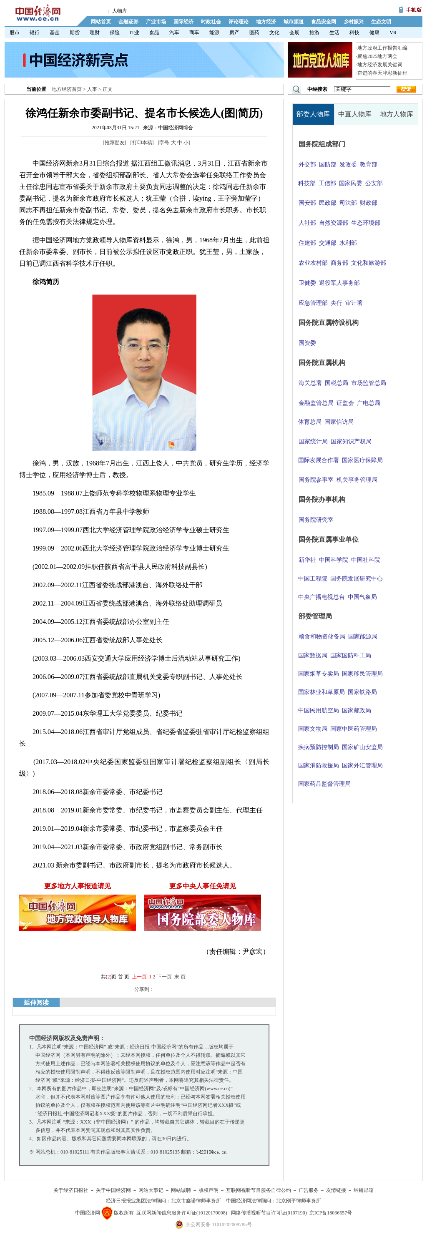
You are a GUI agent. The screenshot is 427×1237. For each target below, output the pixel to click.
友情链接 (336, 1190)
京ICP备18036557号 (330, 1213)
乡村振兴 (354, 22)
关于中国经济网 (113, 1190)
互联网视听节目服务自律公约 (258, 1190)
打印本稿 (142, 143)
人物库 (119, 11)
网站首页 (101, 22)
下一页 (164, 977)
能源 (214, 32)
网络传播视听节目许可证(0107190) (269, 1213)
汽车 (174, 32)
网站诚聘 (181, 1190)
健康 (374, 32)
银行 (35, 32)
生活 (334, 32)
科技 (354, 32)
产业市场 (156, 22)
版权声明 (208, 1190)
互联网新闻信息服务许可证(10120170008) (181, 1213)
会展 (294, 32)
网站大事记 (150, 1190)
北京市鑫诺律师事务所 (196, 1201)
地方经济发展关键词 (379, 65)
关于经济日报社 (70, 1190)
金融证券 (128, 22)
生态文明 (381, 22)
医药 (254, 32)
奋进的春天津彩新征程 (382, 73)
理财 (95, 32)
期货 (75, 32)
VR (393, 32)
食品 (154, 32)
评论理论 (239, 22)
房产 (234, 32)
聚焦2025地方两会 (377, 56)
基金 (55, 32)
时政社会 (211, 22)
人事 (92, 89)
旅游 (314, 32)
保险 (115, 32)
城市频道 (294, 22)
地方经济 (266, 22)
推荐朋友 (115, 143)
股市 (15, 32)
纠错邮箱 (364, 1190)
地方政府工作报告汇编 (382, 48)
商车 (194, 32)
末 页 (180, 977)
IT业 (134, 32)
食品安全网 (323, 22)
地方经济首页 (67, 89)
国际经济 (183, 22)
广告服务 (309, 1190)
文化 (274, 32)
